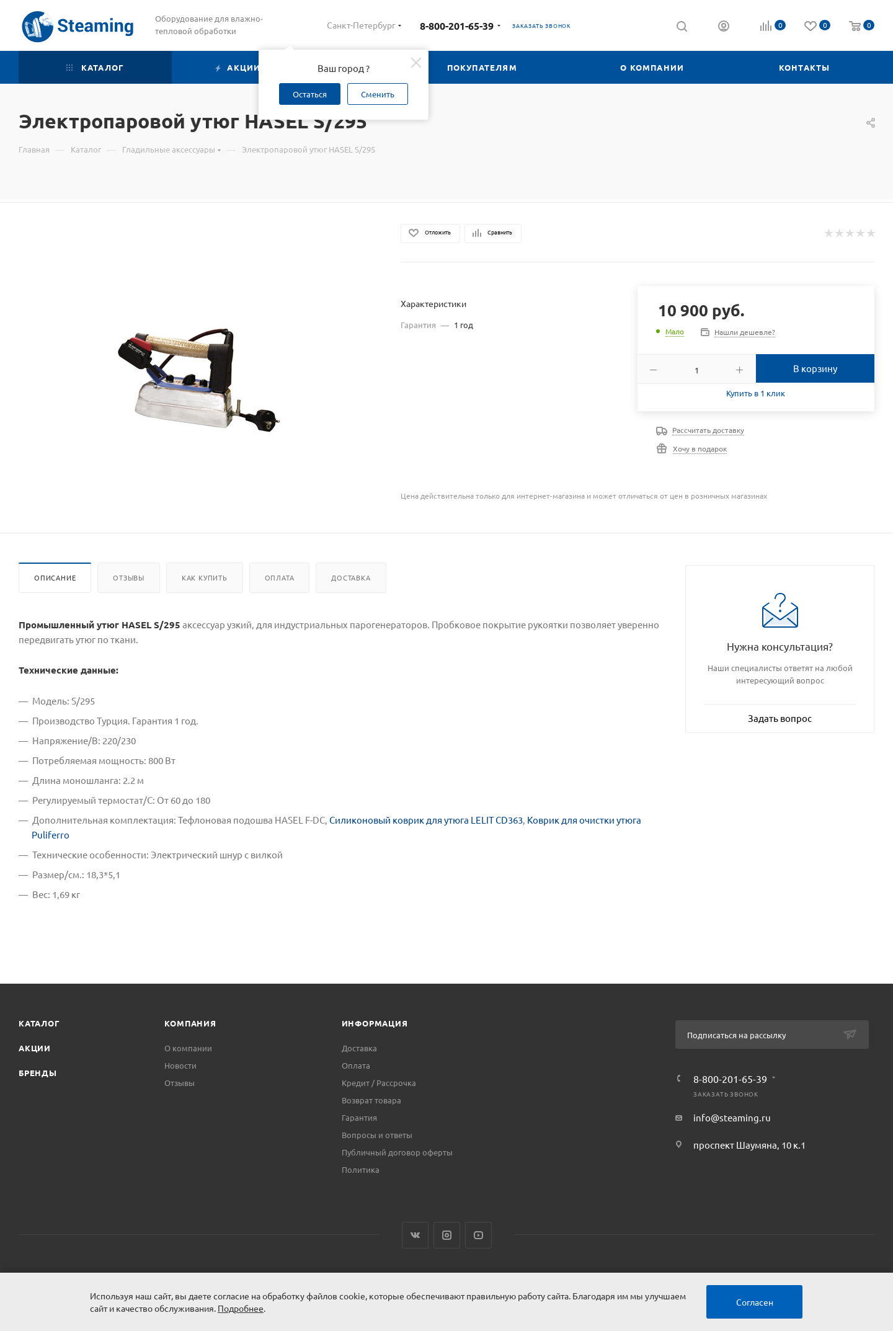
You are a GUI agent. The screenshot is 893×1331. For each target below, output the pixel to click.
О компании (188, 1048)
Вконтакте (415, 1235)
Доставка (350, 577)
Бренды (38, 1072)
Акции (35, 1048)
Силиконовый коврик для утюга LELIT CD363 (426, 820)
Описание (55, 577)
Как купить (205, 577)
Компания (190, 1023)
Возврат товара (371, 1100)
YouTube (478, 1235)
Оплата (280, 577)
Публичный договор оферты (397, 1152)
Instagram (446, 1235)
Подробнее (241, 1308)
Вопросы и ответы (377, 1134)
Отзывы (128, 577)
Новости (180, 1065)
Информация (375, 1023)
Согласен (754, 1301)
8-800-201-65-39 (457, 25)
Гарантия (359, 1117)
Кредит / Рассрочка (379, 1082)
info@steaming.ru (732, 1117)
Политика (361, 1169)
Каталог (39, 1023)
